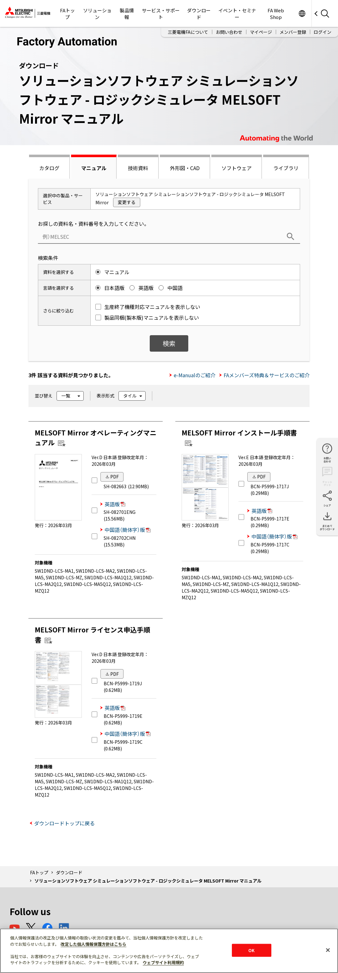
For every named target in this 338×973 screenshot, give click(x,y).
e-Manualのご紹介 (194, 375)
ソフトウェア (236, 168)
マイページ (261, 32)
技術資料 (138, 168)
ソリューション (97, 13)
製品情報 (127, 13)
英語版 (115, 504)
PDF (114, 476)
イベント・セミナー (237, 13)
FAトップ (67, 13)
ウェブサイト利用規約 (163, 962)
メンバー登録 (293, 32)
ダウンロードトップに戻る (64, 823)
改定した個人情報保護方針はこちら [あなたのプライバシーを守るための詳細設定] (93, 944)
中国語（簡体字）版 (128, 529)
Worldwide (301, 13)
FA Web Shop (276, 13)
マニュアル (93, 168)
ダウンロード (199, 13)
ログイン (322, 32)
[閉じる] (328, 950)
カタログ (49, 168)
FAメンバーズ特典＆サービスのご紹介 (267, 375)
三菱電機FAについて (188, 32)
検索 (169, 343)
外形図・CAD (185, 168)
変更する (127, 202)
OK (251, 950)
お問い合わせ (229, 32)
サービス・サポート (161, 13)
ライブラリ (286, 168)
